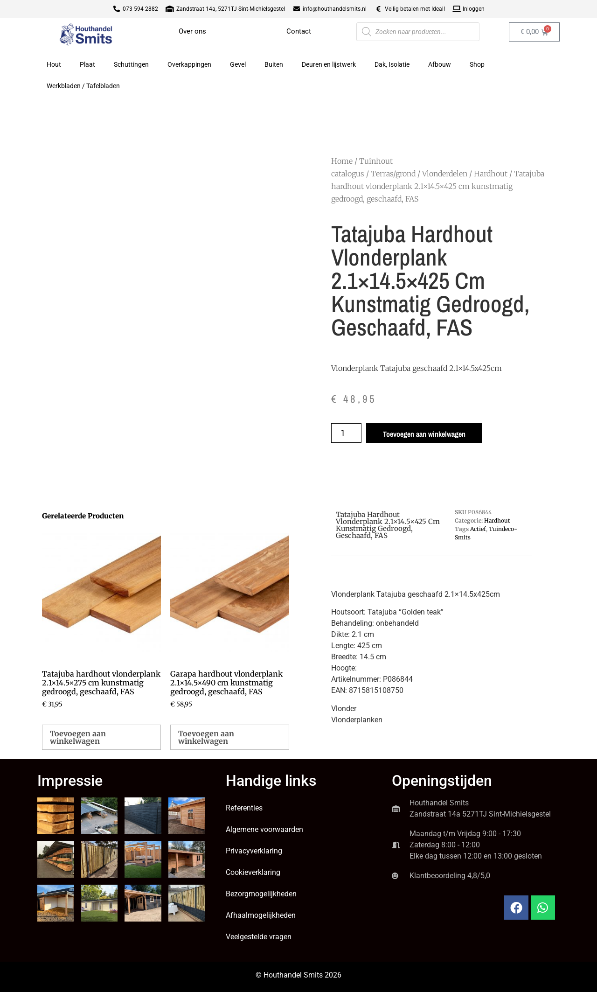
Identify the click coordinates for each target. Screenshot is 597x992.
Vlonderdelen (444, 173)
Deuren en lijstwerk (329, 64)
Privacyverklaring (254, 850)
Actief (478, 528)
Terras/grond (393, 173)
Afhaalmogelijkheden (261, 915)
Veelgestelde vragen (259, 936)
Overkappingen (189, 64)
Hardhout (490, 173)
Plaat (87, 64)
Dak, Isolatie (392, 64)
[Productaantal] (346, 433)
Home (342, 161)
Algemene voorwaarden (264, 829)
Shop (477, 64)
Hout (54, 64)
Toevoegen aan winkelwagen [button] (78, 737)
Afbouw (439, 64)
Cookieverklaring (253, 872)
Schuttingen (131, 64)
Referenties (244, 807)
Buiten (273, 64)
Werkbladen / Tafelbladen (83, 86)
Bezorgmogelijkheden (261, 893)
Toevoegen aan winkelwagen (424, 434)
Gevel (238, 64)
